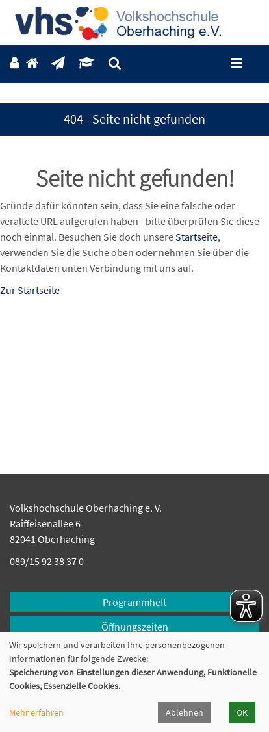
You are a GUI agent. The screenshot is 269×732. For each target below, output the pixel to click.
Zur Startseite (30, 289)
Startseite (196, 236)
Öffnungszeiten (134, 626)
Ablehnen (184, 712)
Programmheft (135, 601)
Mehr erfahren (36, 712)
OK (242, 712)
